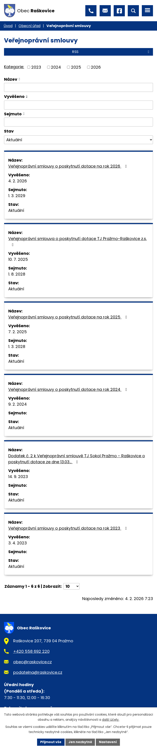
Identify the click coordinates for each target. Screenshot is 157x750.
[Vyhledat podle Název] (78, 87)
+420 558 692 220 (31, 651)
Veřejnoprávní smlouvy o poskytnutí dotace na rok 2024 (68, 389)
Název (10, 79)
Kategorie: (14, 67)
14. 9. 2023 (18, 476)
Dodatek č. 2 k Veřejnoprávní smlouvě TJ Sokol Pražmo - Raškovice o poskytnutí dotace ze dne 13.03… (76, 459)
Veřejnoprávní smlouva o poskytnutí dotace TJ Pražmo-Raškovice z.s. (77, 241)
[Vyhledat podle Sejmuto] (78, 122)
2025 (76, 67)
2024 (56, 67)
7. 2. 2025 (17, 332)
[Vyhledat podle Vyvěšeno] (78, 105)
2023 (36, 67)
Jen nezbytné (80, 742)
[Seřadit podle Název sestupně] (19, 80)
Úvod (8, 25)
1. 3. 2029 (16, 195)
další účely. (110, 719)
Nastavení (108, 742)
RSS (111, 51)
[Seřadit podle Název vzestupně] (19, 78)
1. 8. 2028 (16, 274)
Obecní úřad (29, 25)
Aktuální (16, 210)
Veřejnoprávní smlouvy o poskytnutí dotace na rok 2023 (68, 528)
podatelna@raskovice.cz (37, 672)
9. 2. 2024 (17, 404)
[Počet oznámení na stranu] (71, 586)
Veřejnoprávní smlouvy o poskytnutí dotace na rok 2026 (68, 166)
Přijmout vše (50, 742)
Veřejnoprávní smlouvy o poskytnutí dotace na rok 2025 (68, 317)
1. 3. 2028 (16, 346)
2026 (96, 67)
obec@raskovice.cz (32, 662)
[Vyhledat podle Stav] (78, 139)
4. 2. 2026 (17, 181)
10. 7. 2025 (18, 259)
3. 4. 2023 (17, 543)
